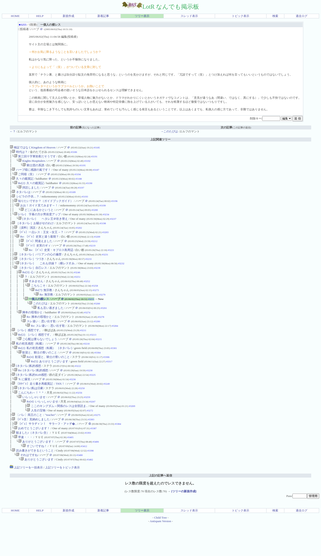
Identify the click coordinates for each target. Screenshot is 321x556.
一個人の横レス (37, 314)
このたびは (38, 319)
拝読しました (29, 191)
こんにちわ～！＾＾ (29, 417)
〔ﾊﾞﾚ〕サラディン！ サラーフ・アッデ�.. (45, 451)
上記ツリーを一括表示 (26, 498)
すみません (34, 294)
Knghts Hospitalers (31, 162)
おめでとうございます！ (32, 456)
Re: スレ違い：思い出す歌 (46, 343)
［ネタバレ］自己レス (30, 279)
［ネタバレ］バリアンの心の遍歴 (38, 265)
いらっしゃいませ (31, 422)
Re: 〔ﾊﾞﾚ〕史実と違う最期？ (37, 245)
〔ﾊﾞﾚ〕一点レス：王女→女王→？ (39, 240)
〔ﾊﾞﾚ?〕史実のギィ (36, 255)
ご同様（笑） (24, 176)
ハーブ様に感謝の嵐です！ (31, 172)
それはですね (26, 485)
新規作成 (68, 16)
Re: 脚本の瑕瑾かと (37, 333)
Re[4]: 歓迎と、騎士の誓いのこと (46, 378)
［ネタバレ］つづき (29, 270)
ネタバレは (21, 196)
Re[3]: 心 (26, 284)
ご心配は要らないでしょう (37, 358)
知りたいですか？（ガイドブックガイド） (43, 206)
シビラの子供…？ (25, 201)
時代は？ (19, 152)
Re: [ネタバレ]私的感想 (31, 392)
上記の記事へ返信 (160, 506)
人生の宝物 (36, 436)
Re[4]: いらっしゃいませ (40, 427)
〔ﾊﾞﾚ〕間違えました (36, 250)
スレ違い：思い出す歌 (39, 338)
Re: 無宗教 (44, 309)
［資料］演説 (24, 235)
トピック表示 (240, 16)
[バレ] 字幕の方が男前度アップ (37, 221)
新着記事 (103, 16)
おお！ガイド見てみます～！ (37, 211)
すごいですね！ (35, 476)
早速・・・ (23, 466)
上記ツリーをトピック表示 (62, 498)
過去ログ (301, 16)
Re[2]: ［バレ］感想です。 (33, 353)
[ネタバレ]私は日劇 (28, 412)
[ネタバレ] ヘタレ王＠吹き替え (43, 226)
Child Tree (160, 548)
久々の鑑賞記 (22, 181)
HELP (39, 16)
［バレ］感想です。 (27, 348)
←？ (13, 131)
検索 (275, 16)
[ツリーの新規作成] (183, 522)
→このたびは (169, 131)
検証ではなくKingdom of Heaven (33, 147)
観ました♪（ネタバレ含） (30, 461)
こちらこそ (36, 299)
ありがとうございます (37, 490)
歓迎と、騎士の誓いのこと (37, 373)
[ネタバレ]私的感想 (26, 387)
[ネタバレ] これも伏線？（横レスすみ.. (46, 275)
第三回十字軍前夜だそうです (35, 157)
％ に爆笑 (22, 402)
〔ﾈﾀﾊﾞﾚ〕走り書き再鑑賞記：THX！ (38, 407)
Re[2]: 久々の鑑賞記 (29, 186)
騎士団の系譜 (33, 167)
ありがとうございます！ (36, 471)
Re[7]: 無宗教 (41, 304)
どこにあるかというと (37, 216)
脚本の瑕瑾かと (30, 328)
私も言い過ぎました (48, 324)
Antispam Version (160, 552)
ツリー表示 (142, 16)
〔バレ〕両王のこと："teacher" (34, 441)
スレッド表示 (189, 16)
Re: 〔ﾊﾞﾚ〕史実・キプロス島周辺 (49, 260)
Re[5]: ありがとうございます (47, 382)
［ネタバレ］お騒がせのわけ (33, 230)
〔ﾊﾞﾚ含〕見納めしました (30, 446)
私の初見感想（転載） (28, 363)
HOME (15, 16)
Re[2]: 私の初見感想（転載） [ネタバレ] (43, 368)
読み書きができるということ (33, 480)
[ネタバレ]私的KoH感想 (29, 397)
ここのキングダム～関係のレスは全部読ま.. (57, 431)
